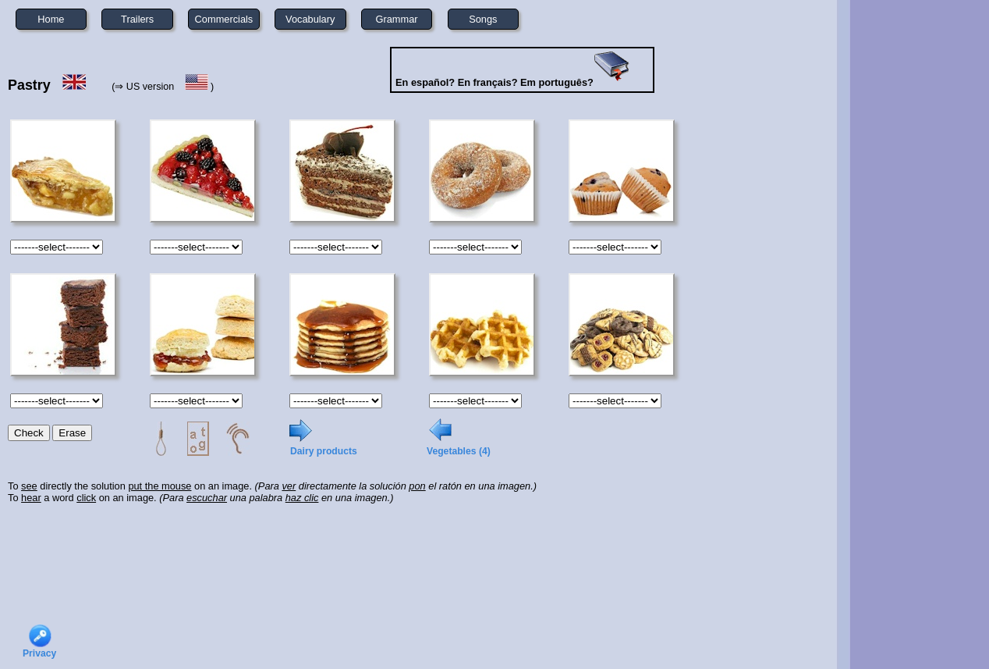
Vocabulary (310, 19)
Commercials (224, 19)
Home (50, 19)
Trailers (137, 19)
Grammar (397, 19)
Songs (483, 19)
